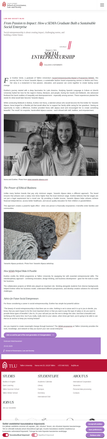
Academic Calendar (45, 382)
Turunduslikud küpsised (19, 435)
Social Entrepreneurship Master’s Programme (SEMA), (73, 78)
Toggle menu (102, 5)
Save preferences (95, 430)
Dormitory (41, 393)
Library (40, 385)
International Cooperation (82, 382)
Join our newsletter (9, 408)
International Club (44, 396)
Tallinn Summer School (10, 389)
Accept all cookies (95, 424)
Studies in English (8, 382)
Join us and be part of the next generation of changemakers (28, 335)
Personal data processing (82, 389)
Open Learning (7, 385)
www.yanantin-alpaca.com (38, 179)
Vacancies (76, 385)
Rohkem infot (95, 435)
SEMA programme (65, 326)
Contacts (76, 393)
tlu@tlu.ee (75, 365)
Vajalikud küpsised (46, 435)
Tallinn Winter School (10, 393)
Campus (41, 389)
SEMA (11, 271)
